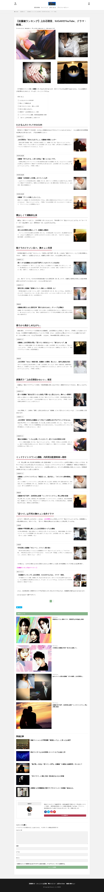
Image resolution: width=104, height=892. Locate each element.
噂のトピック (52, 883)
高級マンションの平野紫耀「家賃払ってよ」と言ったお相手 (50, 740)
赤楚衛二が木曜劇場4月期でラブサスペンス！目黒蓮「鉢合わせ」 (52, 788)
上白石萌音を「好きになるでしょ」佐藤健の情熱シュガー (37, 140)
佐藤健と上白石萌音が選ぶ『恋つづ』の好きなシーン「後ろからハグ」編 (42, 342)
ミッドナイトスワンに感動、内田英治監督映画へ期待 (32, 115)
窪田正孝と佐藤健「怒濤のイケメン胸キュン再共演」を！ (37, 288)
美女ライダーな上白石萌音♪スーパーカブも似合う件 (47, 752)
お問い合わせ (52, 7)
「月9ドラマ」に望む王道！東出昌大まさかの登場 (47, 776)
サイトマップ (44, 7)
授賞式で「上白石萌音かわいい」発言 (28, 112)
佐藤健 (39, 28)
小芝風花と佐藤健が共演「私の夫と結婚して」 (65, 648)
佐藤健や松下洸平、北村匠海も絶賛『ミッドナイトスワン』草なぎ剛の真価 (43, 496)
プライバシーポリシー (63, 7)
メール (18, 852)
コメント (19, 830)
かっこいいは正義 (42, 883)
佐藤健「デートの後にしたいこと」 (30, 197)
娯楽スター (43, 28)
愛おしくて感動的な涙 (24, 103)
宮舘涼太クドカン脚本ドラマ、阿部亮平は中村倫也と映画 (68, 619)
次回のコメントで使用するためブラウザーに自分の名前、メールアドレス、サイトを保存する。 (41, 863)
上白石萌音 (35, 28)
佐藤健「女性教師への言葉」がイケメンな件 (32, 178)
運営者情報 (37, 7)
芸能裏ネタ (22, 11)
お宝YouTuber (61, 883)
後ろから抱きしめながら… (25, 109)
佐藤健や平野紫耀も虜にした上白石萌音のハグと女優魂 (36, 528)
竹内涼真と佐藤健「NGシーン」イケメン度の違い (34, 548)
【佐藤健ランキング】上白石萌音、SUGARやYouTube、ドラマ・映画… (42, 11)
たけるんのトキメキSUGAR (25, 100)
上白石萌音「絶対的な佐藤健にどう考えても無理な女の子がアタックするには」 (44, 420)
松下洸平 (53, 28)
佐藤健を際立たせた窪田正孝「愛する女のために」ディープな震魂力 (41, 307)
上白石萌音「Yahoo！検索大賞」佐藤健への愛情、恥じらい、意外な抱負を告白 (44, 362)
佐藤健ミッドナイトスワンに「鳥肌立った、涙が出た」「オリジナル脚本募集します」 (44, 478)
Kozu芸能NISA (65, 815)
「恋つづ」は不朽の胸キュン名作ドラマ (29, 118)
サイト (18, 857)
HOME (16, 11)
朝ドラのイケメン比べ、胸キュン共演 (28, 106)
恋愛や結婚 (48, 28)
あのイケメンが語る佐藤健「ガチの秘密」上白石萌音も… (68, 676)
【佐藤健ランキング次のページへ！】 (27, 567)
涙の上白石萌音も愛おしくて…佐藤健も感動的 (33, 230)
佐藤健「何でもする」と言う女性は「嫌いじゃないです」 (37, 159)
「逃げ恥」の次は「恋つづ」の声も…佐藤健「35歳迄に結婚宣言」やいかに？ (56, 764)
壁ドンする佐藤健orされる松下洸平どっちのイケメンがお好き (39, 263)
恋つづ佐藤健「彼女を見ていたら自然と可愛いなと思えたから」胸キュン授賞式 (44, 394)
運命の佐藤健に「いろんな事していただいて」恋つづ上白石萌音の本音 (41, 439)
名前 (17, 846)
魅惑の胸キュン (70, 883)
